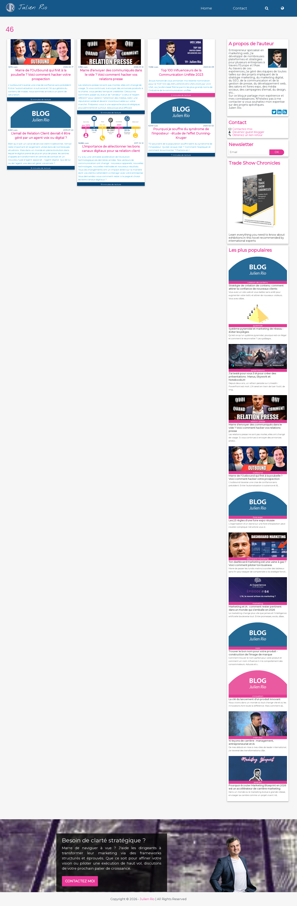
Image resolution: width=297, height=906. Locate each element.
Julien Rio (147, 899)
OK (277, 152)
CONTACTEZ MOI (80, 881)
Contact (240, 8)
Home (206, 8)
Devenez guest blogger (248, 132)
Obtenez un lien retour (247, 135)
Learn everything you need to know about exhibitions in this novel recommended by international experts (257, 237)
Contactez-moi (242, 129)
